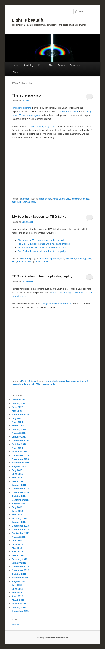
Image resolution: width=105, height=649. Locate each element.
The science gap (26, 95)
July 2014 (17, 507)
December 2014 (20, 488)
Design (61, 65)
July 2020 (17, 418)
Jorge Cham (58, 199)
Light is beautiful (29, 20)
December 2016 (20, 440)
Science (25, 199)
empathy (43, 258)
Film (51, 65)
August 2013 (18, 537)
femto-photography (55, 381)
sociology (81, 258)
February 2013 (19, 559)
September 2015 (20, 462)
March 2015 (18, 481)
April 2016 (17, 448)
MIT (86, 381)
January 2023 (19, 403)
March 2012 (18, 600)
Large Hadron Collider (66, 111)
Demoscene (75, 65)
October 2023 (19, 399)
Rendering (28, 65)
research (75, 199)
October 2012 (19, 574)
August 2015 (18, 466)
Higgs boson (44, 199)
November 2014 (20, 492)
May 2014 (17, 514)
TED (19, 202)
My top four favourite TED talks (39, 216)
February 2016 (19, 451)
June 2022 (17, 407)
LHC (68, 199)
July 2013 (17, 540)
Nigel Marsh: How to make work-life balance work (43, 247)
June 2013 (17, 544)
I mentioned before (21, 108)
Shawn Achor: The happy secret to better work (41, 240)
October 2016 (19, 444)
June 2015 (17, 474)
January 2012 (19, 607)
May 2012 (17, 592)
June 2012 (17, 589)
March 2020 (18, 425)
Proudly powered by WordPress (52, 637)
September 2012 (20, 577)
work (30, 261)
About (15, 72)
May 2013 (17, 548)
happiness (54, 258)
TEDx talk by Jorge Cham (44, 126)
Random (25, 258)
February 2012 (19, 603)
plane (72, 258)
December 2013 (20, 525)
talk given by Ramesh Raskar (57, 303)
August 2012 (18, 581)
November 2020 (20, 414)
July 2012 (17, 585)
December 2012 (20, 566)
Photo (41, 65)
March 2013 (18, 555)
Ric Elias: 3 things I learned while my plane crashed (44, 244)
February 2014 (19, 518)
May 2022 (17, 411)
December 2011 (20, 611)
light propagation (75, 381)
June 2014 (17, 511)
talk (14, 202)
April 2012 (17, 596)
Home (15, 65)
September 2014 (20, 500)
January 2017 (19, 436)
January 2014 (19, 522)
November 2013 (20, 529)
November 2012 (20, 570)
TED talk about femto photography (42, 276)
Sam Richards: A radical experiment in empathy (42, 251)
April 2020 (17, 422)
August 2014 (18, 503)
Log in (15, 624)
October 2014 (19, 496)
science (85, 199)
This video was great (29, 115)
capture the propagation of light (67, 292)
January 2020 (19, 429)
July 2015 (17, 470)
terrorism (22, 261)
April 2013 (17, 551)
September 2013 (20, 533)
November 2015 (20, 459)
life (67, 258)
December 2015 (20, 455)
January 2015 (19, 485)
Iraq (62, 258)
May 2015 (17, 477)
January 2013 (19, 563)
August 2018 (18, 433)
